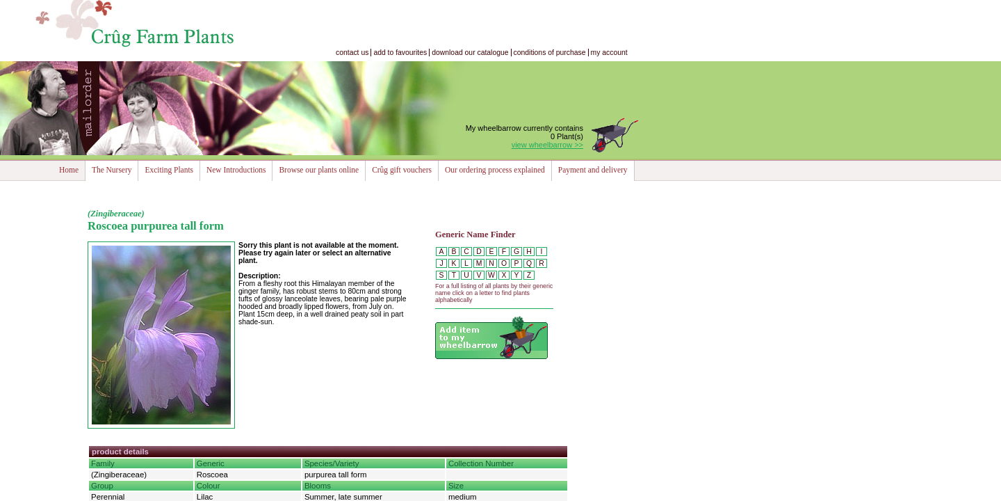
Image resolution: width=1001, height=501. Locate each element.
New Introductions (236, 170)
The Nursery (111, 170)
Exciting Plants (169, 170)
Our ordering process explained (495, 170)
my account (609, 52)
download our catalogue (470, 52)
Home (69, 170)
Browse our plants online (319, 170)
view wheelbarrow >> (547, 145)
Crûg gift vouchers (402, 170)
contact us (352, 52)
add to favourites (400, 52)
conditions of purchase (550, 52)
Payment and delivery (593, 170)
